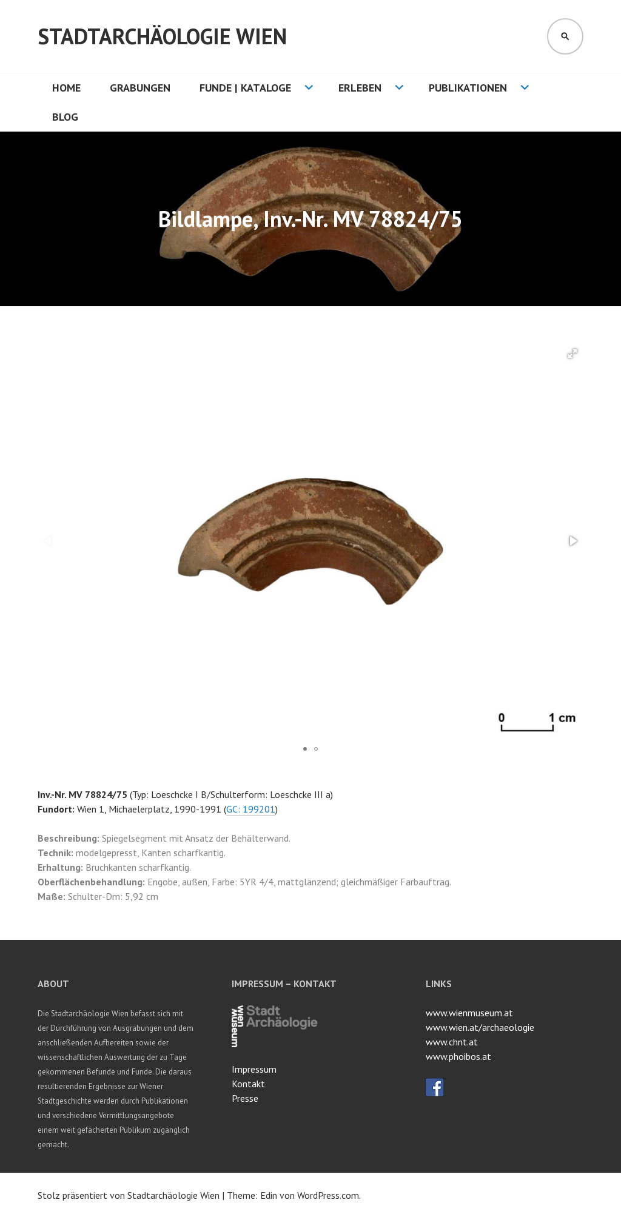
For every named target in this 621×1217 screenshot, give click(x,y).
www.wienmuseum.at (469, 1013)
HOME (66, 88)
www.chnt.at (452, 1042)
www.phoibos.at (458, 1056)
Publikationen (468, 88)
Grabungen (140, 88)
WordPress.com (328, 1195)
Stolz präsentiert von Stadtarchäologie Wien (129, 1195)
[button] (572, 353)
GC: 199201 (250, 809)
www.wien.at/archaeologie (480, 1027)
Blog (65, 117)
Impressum (254, 1069)
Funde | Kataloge (245, 88)
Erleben (359, 88)
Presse (245, 1098)
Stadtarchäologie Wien (162, 36)
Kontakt (248, 1084)
